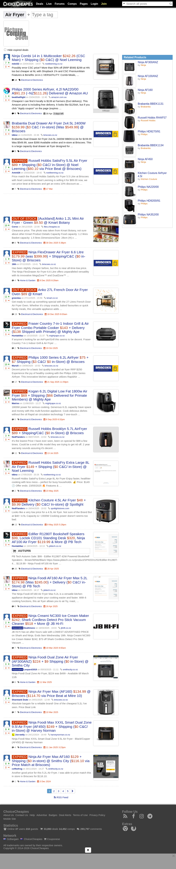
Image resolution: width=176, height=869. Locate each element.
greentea (16, 298)
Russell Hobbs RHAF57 (152, 117)
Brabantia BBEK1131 (151, 103)
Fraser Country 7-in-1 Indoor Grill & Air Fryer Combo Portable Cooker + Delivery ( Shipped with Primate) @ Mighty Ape (50, 328)
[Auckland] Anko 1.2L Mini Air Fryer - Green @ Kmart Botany (48, 220)
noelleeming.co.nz (53, 63)
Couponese (52, 839)
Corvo (15, 226)
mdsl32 (15, 63)
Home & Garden (27, 280)
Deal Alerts (65, 815)
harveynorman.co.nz (60, 734)
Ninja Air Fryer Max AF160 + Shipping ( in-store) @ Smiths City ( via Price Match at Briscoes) (50, 761)
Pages (84, 3)
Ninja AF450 (145, 159)
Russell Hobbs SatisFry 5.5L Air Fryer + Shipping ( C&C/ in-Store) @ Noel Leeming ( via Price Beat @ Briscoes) (49, 165)
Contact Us (21, 815)
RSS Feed (61, 797)
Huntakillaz (17, 335)
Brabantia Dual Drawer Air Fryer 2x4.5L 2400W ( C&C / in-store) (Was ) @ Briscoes (49, 127)
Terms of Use (80, 815)
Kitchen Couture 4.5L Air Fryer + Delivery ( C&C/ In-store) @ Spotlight (49, 502)
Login (94, 3)
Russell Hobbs (148, 120)
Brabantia (146, 106)
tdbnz (15, 135)
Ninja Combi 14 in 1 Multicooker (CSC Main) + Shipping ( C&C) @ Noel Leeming (48, 58)
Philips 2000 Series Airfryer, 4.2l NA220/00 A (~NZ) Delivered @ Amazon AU (50, 91)
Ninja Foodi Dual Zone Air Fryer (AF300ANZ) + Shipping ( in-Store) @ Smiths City (50, 661)
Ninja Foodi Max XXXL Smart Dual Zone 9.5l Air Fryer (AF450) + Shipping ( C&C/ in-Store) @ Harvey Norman (52, 726)
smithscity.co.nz (70, 669)
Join (104, 3)
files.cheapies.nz (52, 226)
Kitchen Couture (149, 179)
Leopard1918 (30, 669)
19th (14, 264)
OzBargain (11, 839)
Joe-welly (20, 734)
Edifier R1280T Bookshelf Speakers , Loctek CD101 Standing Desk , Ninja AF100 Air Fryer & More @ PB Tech (48, 538)
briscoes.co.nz (50, 135)
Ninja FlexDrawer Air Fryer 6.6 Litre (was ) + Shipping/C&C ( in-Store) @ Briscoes (48, 256)
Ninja (143, 65)
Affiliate (106, 110)
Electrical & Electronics (32, 80)
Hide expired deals (16, 49)
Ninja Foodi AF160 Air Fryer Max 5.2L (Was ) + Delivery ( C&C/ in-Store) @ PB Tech (49, 582)
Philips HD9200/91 (149, 200)
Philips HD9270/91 (149, 131)
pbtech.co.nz (55, 546)
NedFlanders (18, 437)
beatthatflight (18, 97)
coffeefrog (17, 769)
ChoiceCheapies (31, 839)
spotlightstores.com (60, 508)
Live (49, 3)
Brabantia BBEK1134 (151, 145)
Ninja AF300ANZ (148, 62)
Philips (144, 134)
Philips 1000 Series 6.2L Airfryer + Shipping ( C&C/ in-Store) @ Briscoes (50, 359)
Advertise (42, 815)
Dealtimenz (29, 628)
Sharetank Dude (20, 699)
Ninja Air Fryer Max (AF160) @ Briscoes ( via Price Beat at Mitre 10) (51, 693)
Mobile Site (9, 818)
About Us (8, 815)
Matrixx (15, 403)
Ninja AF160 (145, 89)
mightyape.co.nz (57, 335)
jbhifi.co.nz (66, 628)
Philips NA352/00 (148, 214)
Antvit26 (16, 172)
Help (32, 815)
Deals (39, 3)
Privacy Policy (97, 815)
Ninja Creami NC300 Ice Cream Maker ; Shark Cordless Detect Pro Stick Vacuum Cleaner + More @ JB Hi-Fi (50, 620)
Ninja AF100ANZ (148, 76)
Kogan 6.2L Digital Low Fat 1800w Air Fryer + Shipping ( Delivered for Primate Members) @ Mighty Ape (49, 395)
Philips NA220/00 (148, 186)
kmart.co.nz (52, 298)
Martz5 (15, 365)
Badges (53, 815)
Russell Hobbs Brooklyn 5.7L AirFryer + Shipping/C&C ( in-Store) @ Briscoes (49, 431)
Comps (72, 3)
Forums (60, 3)
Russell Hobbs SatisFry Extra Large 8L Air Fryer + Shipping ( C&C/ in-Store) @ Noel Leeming (50, 466)
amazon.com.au (59, 97)
